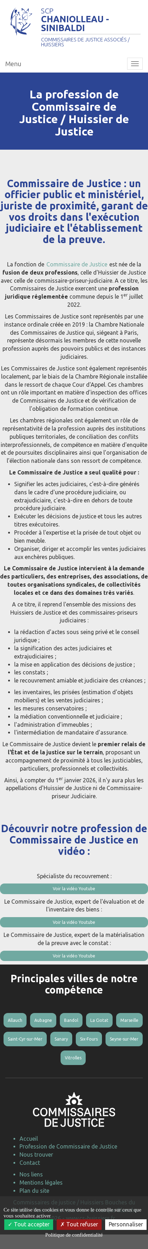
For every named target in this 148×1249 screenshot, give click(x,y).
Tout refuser (79, 1224)
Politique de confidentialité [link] (74, 1235)
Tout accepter (29, 1224)
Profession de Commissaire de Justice (68, 1146)
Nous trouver (36, 1154)
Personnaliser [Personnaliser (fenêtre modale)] (126, 1224)
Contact (29, 1162)
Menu (13, 63)
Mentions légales (41, 1182)
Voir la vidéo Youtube (74, 888)
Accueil (28, 1138)
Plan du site (34, 1190)
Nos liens (31, 1174)
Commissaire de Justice (76, 264)
